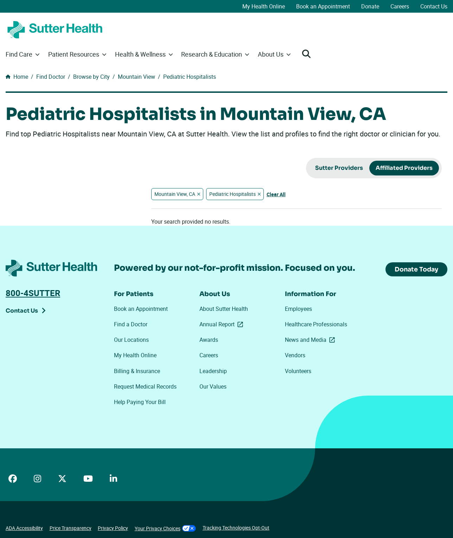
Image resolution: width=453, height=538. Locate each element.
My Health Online (263, 6)
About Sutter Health (223, 309)
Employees (298, 309)
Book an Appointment (323, 6)
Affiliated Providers (404, 168)
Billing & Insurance (137, 371)
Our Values (212, 386)
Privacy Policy (113, 528)
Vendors (295, 355)
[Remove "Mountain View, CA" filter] (198, 194)
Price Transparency (70, 528)
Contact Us (433, 6)
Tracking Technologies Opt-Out (236, 527)
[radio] (339, 168)
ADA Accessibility (24, 528)
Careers (399, 6)
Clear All (276, 194)
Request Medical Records (145, 386)
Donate (370, 6)
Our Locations (131, 340)
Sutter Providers (339, 168)
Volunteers (298, 371)
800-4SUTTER (33, 293)
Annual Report (222, 324)
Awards (208, 340)
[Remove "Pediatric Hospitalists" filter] (259, 194)
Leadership (213, 371)
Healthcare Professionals (316, 324)
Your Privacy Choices (165, 528)
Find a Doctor (130, 324)
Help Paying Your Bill (140, 402)
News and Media (310, 340)
